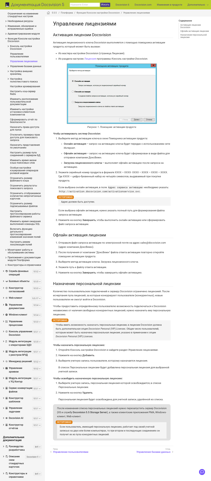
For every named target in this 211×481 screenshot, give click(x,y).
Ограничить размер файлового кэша (21, 179)
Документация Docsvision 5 (37, 5)
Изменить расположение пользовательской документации (24, 102)
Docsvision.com (143, 4)
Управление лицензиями (23, 61)
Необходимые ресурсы (20, 21)
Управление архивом (13, 370)
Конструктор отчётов (14, 427)
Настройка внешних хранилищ (21, 72)
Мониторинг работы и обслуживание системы (21, 251)
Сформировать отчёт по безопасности (23, 121)
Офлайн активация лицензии (194, 31)
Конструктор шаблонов (14, 400)
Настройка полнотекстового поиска (24, 80)
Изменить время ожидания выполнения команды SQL (25, 222)
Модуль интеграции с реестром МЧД (18, 353)
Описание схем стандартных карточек (14, 461)
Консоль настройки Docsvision (21, 47)
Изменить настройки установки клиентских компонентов (22, 112)
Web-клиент (13, 298)
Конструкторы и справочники (24, 265)
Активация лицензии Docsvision (190, 26)
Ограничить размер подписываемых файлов (24, 205)
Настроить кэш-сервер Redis (22, 92)
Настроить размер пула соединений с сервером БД (25, 154)
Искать (105, 4)
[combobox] (85, 5)
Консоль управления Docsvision (18, 333)
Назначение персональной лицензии (193, 36)
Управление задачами (13, 410)
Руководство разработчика (15, 448)
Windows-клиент (16, 314)
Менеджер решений (18, 361)
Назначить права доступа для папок (24, 128)
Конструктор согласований (14, 290)
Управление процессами (14, 323)
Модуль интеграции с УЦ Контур (18, 380)
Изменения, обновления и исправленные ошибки (22, 27)
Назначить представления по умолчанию (25, 146)
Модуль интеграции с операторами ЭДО (18, 343)
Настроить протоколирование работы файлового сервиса (25, 214)
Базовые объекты (17, 281)
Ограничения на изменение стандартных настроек (23, 15)
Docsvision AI (14, 418)
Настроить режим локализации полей (21, 243)
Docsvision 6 (122, 4)
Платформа (67, 12)
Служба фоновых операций (16, 273)
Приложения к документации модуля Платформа (24, 259)
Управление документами (14, 306)
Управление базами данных (25, 66)
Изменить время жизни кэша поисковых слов (23, 161)
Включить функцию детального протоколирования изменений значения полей (25, 233)
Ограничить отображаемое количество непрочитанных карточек (25, 196)
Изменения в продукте (169, 4)
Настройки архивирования (25, 86)
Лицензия (90, 58)
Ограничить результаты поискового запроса (23, 187)
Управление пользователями (19, 55)
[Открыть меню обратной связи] (202, 472)
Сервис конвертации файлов (18, 390)
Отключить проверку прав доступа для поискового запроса (25, 138)
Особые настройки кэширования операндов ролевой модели (24, 171)
